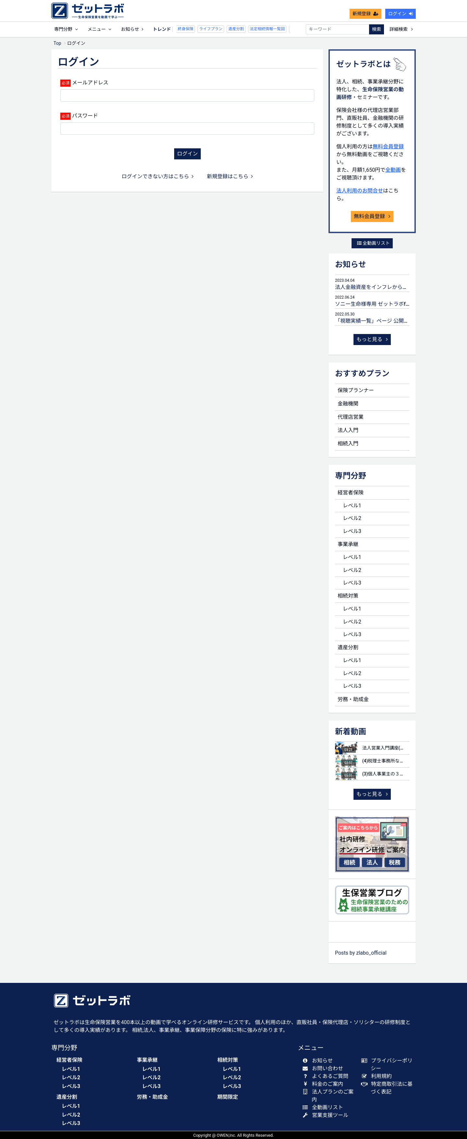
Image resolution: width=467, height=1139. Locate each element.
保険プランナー (356, 390)
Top (57, 43)
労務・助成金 (353, 699)
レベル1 (352, 505)
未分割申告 (285, 29)
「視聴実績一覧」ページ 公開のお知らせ (382, 321)
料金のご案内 (324, 1084)
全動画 (393, 170)
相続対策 (348, 596)
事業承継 (348, 544)
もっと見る (372, 339)
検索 (376, 29)
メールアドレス (90, 83)
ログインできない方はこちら (158, 176)
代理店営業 (351, 417)
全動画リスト (373, 243)
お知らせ (132, 29)
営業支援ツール (326, 1115)
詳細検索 (401, 29)
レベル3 (352, 531)
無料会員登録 (388, 146)
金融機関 (348, 404)
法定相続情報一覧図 (251, 29)
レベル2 (352, 518)
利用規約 (378, 1076)
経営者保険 (351, 492)
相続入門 (348, 443)
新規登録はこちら (230, 176)
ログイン (400, 13)
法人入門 (348, 430)
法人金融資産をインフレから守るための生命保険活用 (397, 287)
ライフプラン (195, 29)
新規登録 (365, 13)
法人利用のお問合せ (359, 191)
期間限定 (227, 1097)
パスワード (85, 116)
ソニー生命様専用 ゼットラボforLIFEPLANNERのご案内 (399, 304)
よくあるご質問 (326, 1076)
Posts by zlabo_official (361, 953)
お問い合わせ (324, 1068)
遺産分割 (221, 29)
